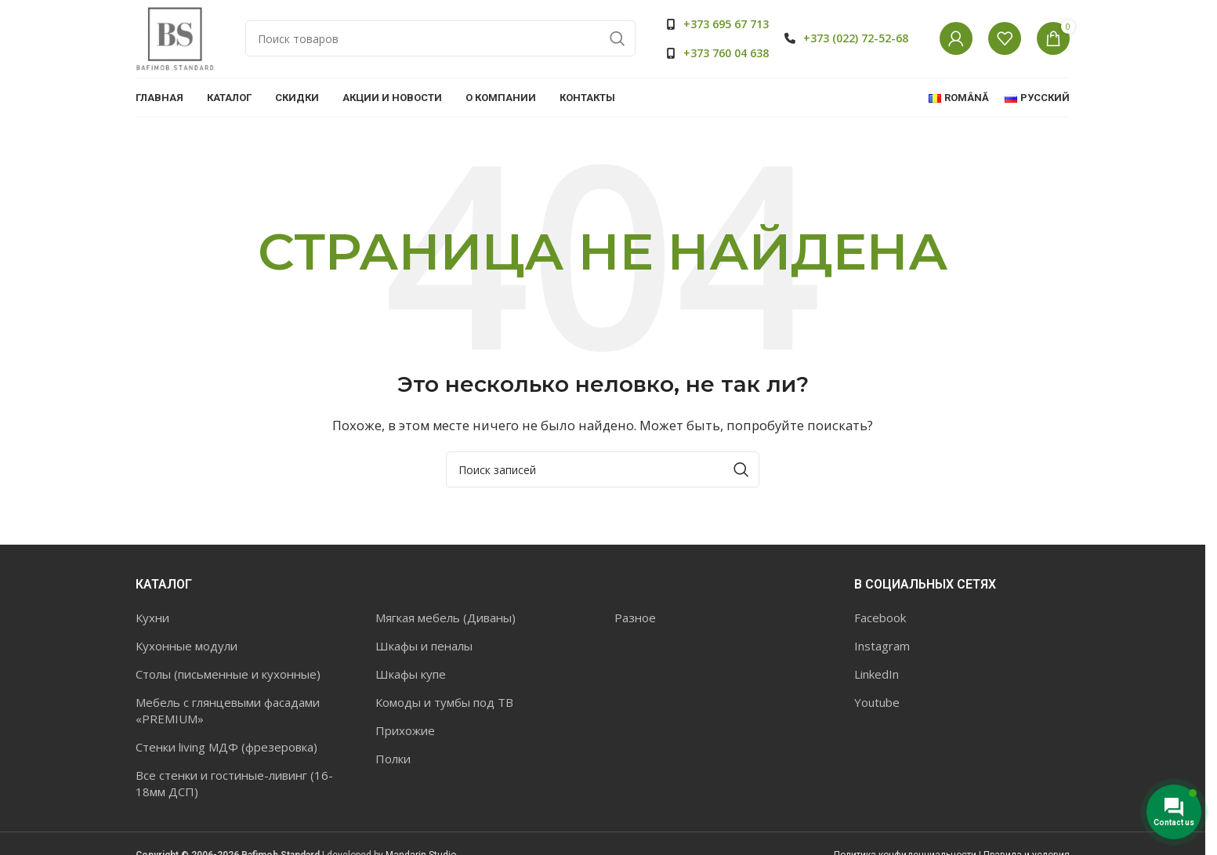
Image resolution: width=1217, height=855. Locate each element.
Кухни (152, 617)
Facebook (880, 617)
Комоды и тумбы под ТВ (444, 702)
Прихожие (405, 730)
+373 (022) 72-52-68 (855, 38)
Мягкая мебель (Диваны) (445, 617)
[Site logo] (175, 37)
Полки (393, 758)
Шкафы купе (410, 674)
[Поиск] (440, 39)
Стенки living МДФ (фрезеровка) (226, 747)
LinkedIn (876, 674)
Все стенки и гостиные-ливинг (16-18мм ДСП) (234, 783)
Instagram (882, 646)
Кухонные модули (186, 646)
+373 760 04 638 (726, 52)
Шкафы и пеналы (424, 646)
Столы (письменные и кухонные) (228, 674)
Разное (635, 617)
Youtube (877, 702)
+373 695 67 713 (726, 23)
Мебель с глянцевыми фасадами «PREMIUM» (228, 710)
